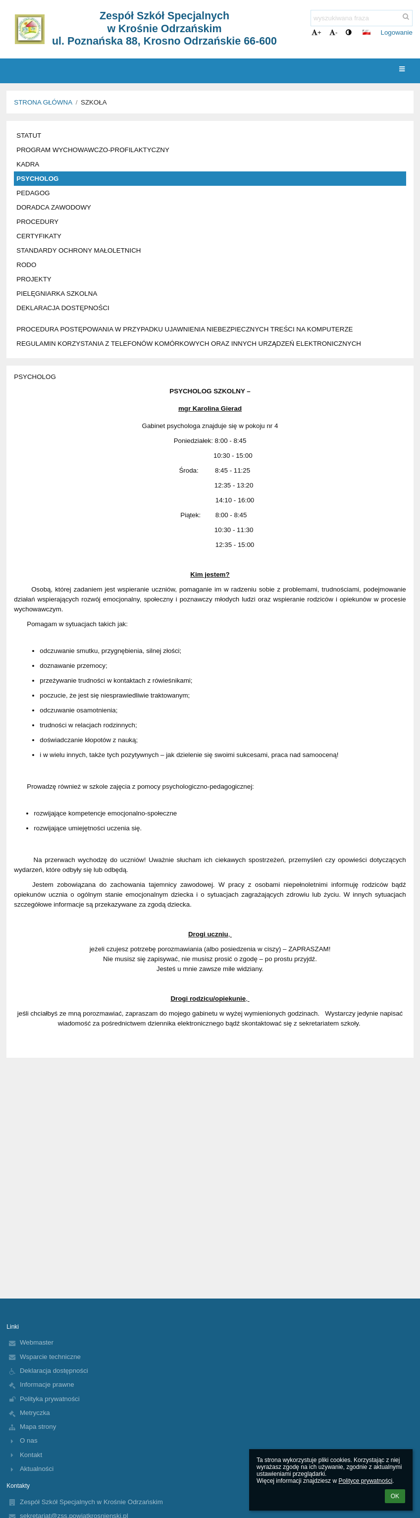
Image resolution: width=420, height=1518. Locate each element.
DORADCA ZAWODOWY (53, 207)
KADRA (27, 164)
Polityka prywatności (50, 1399)
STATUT (28, 135)
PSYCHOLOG (37, 178)
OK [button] (395, 1496)
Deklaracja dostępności (54, 1370)
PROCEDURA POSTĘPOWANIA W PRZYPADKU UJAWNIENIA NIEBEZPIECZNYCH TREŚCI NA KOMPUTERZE (184, 329)
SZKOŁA (94, 102)
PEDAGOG (33, 193)
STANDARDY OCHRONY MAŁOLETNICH (78, 250)
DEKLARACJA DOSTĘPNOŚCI (62, 308)
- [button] (333, 32)
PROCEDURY (37, 221)
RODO (26, 265)
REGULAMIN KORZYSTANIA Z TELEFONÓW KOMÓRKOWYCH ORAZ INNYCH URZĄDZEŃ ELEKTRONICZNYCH (188, 343)
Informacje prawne (47, 1384)
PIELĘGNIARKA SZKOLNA (56, 293)
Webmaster (36, 1342)
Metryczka (35, 1412)
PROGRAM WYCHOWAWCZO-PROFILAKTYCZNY (92, 150)
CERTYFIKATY (38, 236)
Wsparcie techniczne (50, 1356)
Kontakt (31, 1455)
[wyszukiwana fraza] (362, 18)
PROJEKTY (33, 279)
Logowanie (397, 32)
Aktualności (36, 1468)
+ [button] (316, 32)
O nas (29, 1440)
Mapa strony (38, 1426)
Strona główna (43, 102)
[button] (366, 32)
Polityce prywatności (365, 1480)
